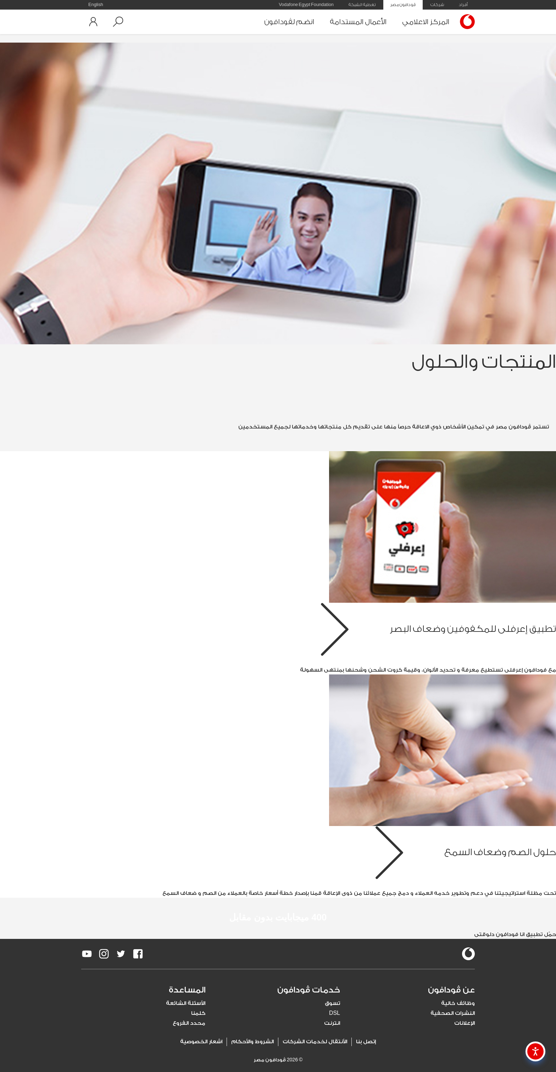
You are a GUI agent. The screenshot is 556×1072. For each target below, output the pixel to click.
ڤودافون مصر (403, 4)
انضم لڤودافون (289, 22)
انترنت (332, 1023)
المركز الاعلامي (425, 22)
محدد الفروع (189, 1023)
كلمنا (198, 1013)
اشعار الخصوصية (201, 1042)
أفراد (463, 4)
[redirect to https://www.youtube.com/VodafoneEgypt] (87, 953)
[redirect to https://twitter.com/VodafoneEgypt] (121, 953)
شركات (437, 4)
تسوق (332, 1003)
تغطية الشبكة (362, 4)
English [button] (95, 4)
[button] (118, 22)
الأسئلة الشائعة (185, 1003)
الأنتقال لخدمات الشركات (315, 1042)
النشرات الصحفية (452, 1013)
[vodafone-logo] (468, 953)
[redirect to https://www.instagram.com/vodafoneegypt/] (104, 953)
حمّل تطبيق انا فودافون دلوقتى (515, 934)
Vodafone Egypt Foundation (306, 4)
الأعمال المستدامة (358, 22)
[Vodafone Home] (465, 22)
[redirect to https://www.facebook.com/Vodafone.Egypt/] (138, 953)
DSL (334, 1013)
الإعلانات (464, 1023)
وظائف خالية (458, 1003)
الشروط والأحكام (252, 1042)
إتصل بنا (366, 1042)
